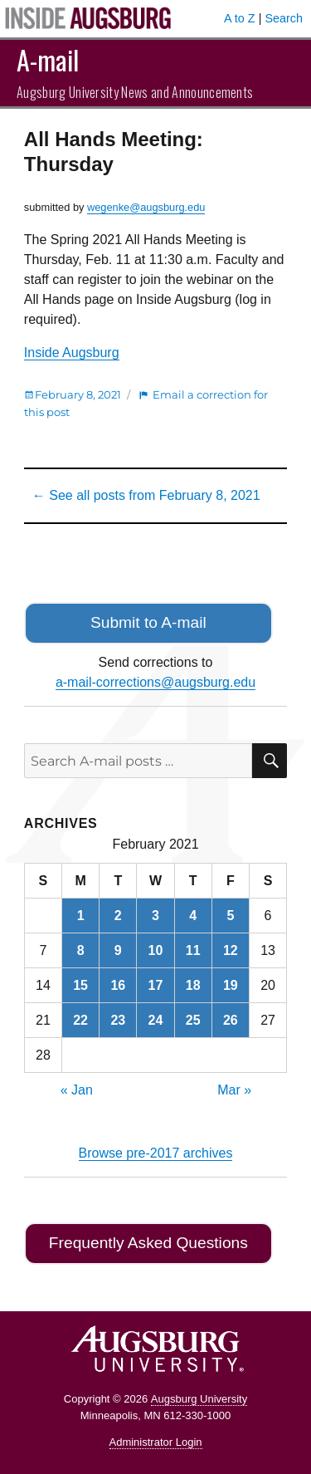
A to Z (239, 18)
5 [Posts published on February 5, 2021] (230, 915)
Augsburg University (199, 1399)
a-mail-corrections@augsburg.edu (155, 682)
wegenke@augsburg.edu (146, 207)
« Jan (77, 1090)
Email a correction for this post (146, 403)
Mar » (234, 1090)
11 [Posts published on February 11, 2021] (193, 950)
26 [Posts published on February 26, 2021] (230, 1020)
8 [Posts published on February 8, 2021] (81, 950)
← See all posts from (146, 495)
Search (284, 18)
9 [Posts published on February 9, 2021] (118, 950)
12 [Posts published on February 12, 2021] (230, 950)
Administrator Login (155, 1442)
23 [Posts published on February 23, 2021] (117, 1020)
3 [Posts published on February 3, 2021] (155, 915)
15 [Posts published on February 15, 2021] (80, 985)
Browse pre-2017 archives (156, 1153)
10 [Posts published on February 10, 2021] (155, 950)
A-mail (48, 59)
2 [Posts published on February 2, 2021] (118, 915)
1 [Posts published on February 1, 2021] (81, 915)
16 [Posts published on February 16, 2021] (117, 985)
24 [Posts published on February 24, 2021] (155, 1020)
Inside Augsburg (71, 352)
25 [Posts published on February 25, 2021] (193, 1020)
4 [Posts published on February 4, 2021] (193, 915)
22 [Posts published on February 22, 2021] (80, 1020)
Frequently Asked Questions (148, 1242)
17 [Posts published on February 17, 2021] (155, 985)
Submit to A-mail (148, 622)
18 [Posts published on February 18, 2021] (193, 985)
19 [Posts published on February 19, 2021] (230, 985)
